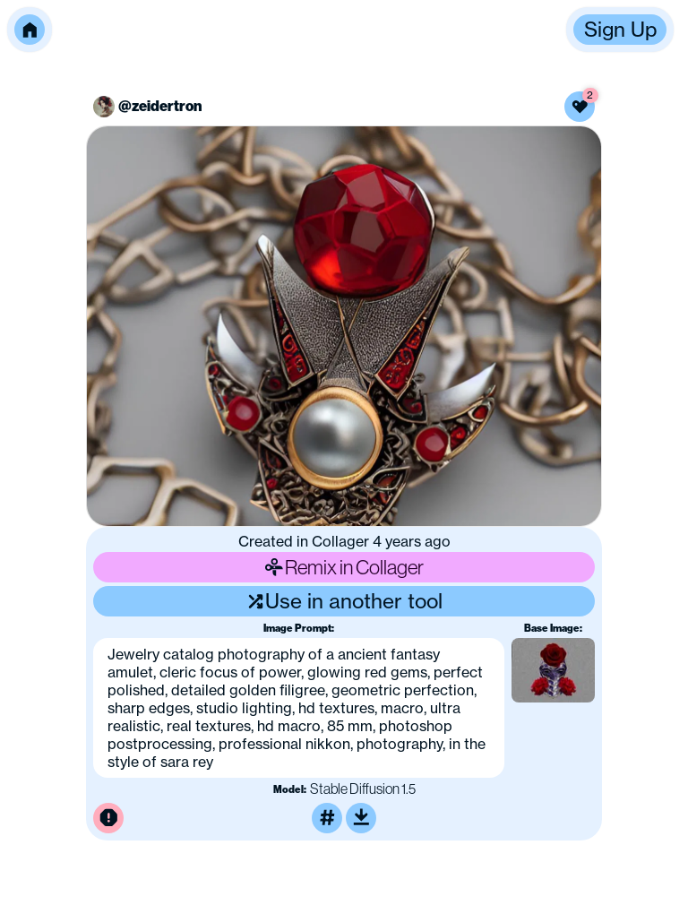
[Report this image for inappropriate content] (108, 818)
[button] (29, 29)
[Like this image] (579, 106)
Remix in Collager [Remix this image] (344, 567)
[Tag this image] (327, 818)
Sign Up (620, 29)
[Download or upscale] (361, 818)
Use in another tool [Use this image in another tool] (344, 601)
